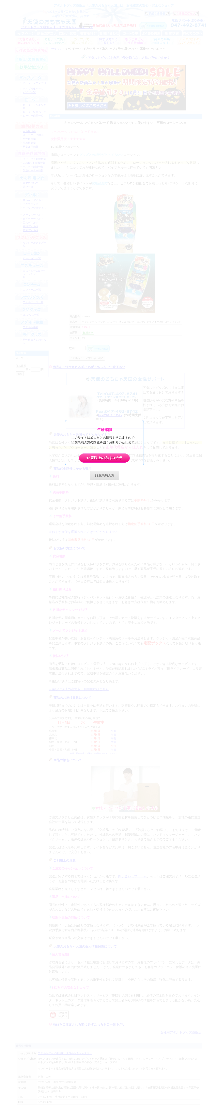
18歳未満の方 (104, 476)
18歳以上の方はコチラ (104, 458)
